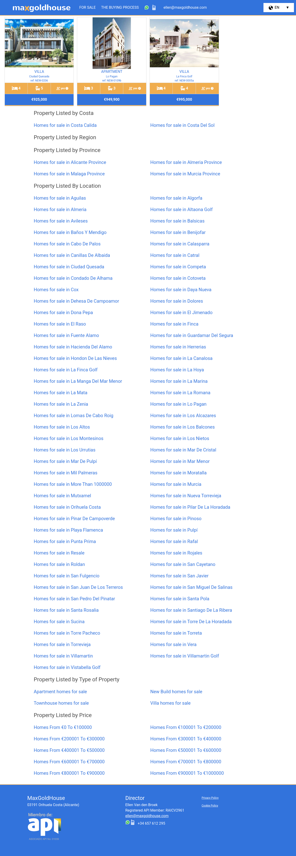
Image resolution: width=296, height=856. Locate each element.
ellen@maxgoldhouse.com (147, 816)
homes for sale (60, 691)
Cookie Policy (210, 805)
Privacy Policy (210, 797)
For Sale (87, 7)
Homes (63, 727)
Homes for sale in (65, 125)
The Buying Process (120, 7)
